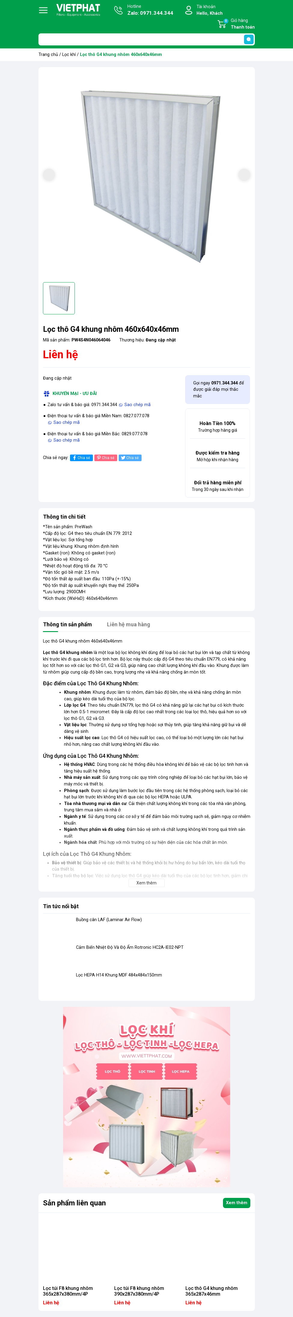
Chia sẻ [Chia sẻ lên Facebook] (81, 457)
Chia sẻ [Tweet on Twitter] (129, 457)
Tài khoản (210, 10)
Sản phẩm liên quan (74, 1203)
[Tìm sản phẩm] (146, 39)
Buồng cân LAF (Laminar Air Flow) (109, 919)
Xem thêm (236, 1202)
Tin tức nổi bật (61, 906)
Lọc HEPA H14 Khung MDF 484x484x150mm (119, 975)
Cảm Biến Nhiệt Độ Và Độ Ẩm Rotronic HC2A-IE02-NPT (130, 947)
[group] (146, 175)
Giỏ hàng (239, 24)
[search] (249, 39)
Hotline (150, 10)
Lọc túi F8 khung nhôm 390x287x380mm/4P (139, 1291)
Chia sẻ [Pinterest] (105, 457)
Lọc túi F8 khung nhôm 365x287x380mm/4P (68, 1291)
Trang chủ (48, 54)
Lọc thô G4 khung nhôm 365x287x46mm (211, 1291)
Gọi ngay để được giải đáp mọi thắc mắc (218, 390)
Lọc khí (69, 54)
